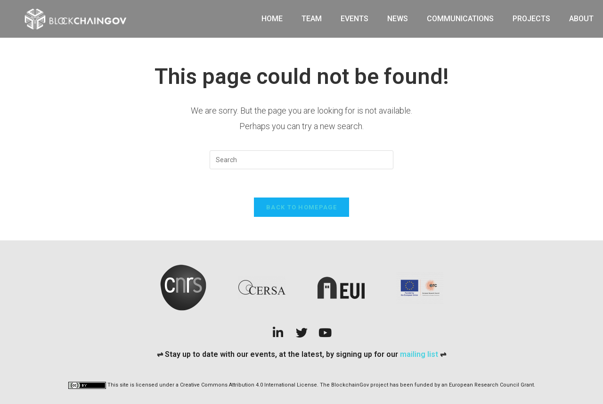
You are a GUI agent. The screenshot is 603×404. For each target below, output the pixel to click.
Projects (531, 18)
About (581, 18)
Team (312, 18)
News (397, 18)
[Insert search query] (301, 159)
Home (272, 18)
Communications (460, 18)
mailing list (420, 354)
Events (354, 18)
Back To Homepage (301, 207)
